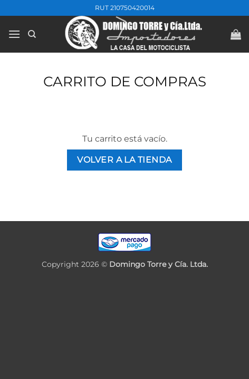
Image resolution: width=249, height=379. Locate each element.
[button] (14, 34)
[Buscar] (32, 34)
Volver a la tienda (124, 160)
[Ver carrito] (236, 34)
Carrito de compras (124, 81)
